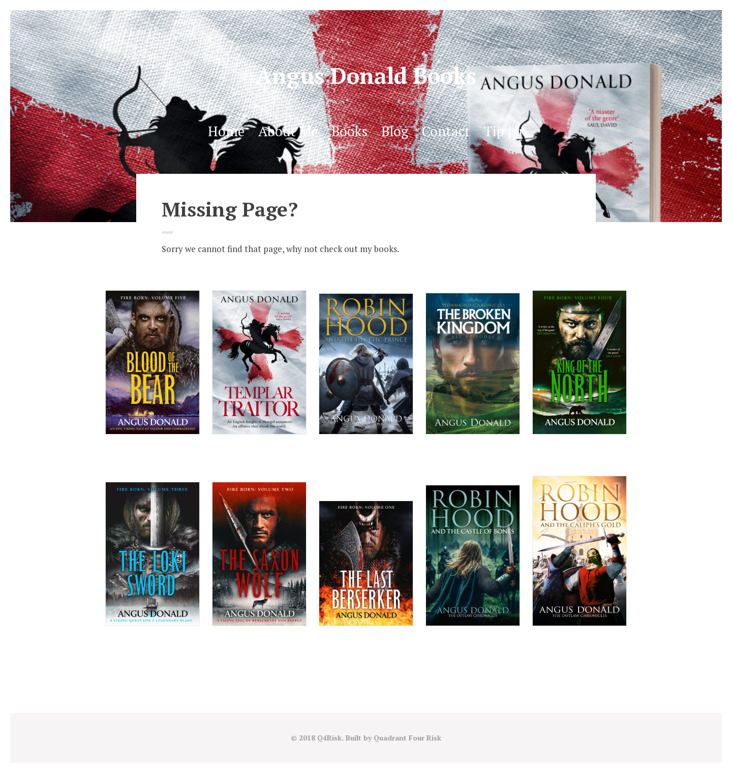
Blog (394, 131)
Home (226, 131)
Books (349, 131)
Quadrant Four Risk (407, 738)
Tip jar (504, 131)
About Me (288, 131)
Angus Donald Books (366, 75)
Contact (446, 131)
